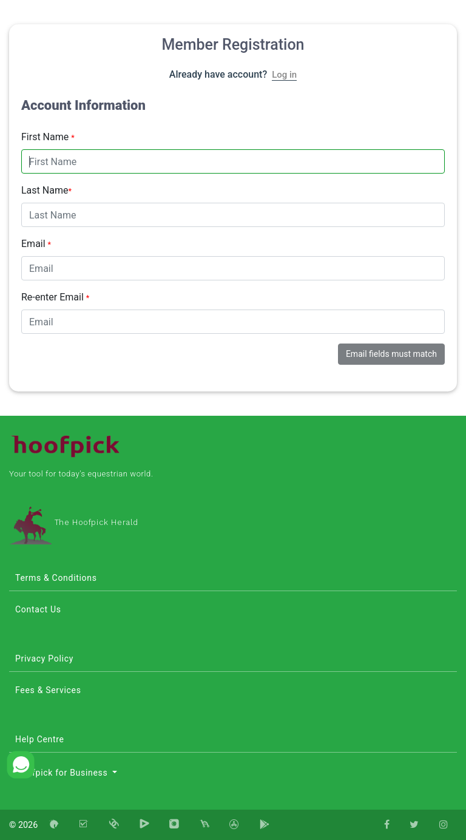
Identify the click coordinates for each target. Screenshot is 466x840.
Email (36, 243)
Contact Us (38, 609)
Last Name (46, 190)
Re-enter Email (55, 297)
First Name (48, 137)
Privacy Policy (44, 658)
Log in (284, 74)
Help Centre (39, 739)
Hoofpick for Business (62, 772)
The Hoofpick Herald (73, 522)
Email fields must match (391, 354)
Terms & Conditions (56, 578)
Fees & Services (48, 690)
